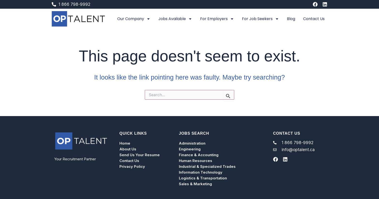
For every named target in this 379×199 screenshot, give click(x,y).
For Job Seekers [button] (260, 19)
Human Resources (195, 160)
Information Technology (200, 172)
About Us (127, 149)
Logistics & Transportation (203, 178)
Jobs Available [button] (175, 19)
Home (124, 143)
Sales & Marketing (195, 184)
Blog (291, 19)
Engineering (190, 149)
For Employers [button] (217, 19)
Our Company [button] (133, 19)
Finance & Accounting (199, 155)
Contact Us (314, 19)
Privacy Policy (132, 166)
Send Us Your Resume (139, 155)
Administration (192, 143)
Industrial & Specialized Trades (207, 166)
